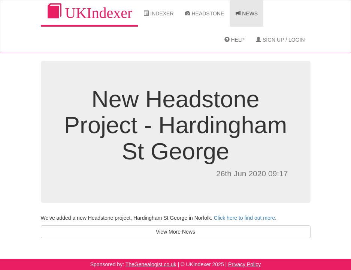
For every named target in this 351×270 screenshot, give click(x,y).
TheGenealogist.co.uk (150, 264)
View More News (175, 232)
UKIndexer (89, 12)
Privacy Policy (244, 264)
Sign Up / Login (280, 40)
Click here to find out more (244, 218)
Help (234, 40)
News (246, 13)
